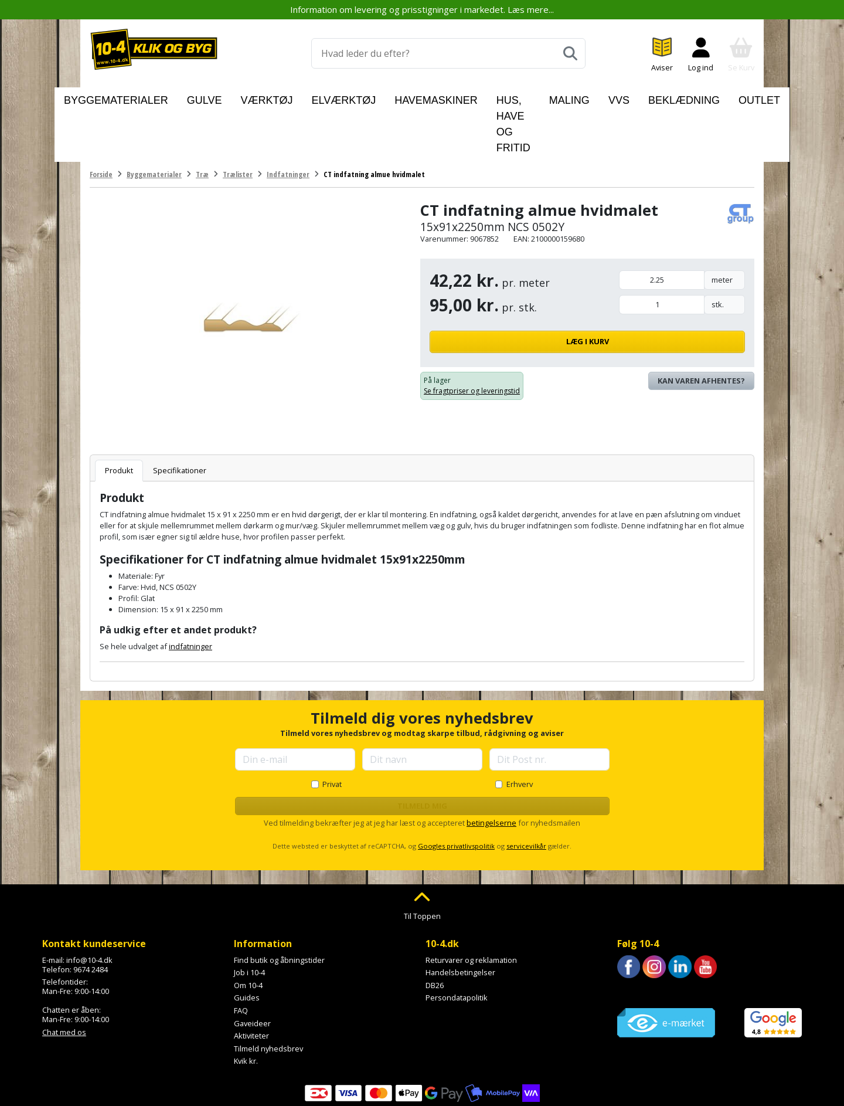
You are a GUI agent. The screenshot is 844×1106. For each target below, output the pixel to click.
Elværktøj (325, 97)
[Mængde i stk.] (662, 250)
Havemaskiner (396, 97)
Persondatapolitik (457, 943)
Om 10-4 (248, 931)
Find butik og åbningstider (279, 905)
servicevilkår (526, 792)
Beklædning (654, 97)
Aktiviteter (251, 981)
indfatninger (190, 591)
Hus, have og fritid (488, 97)
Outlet (713, 97)
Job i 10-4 (249, 918)
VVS (604, 97)
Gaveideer (252, 968)
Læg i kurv (682, 287)
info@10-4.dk (89, 905)
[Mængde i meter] (662, 226)
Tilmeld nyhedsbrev (268, 994)
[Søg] (570, 53)
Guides (247, 943)
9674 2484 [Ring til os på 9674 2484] (90, 915)
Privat (332, 730)
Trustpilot (634, 939)
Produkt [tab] (119, 416)
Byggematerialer (154, 97)
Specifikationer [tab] (179, 416)
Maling (564, 97)
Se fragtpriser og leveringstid (472, 337)
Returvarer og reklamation (471, 905)
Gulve (221, 97)
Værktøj (268, 97)
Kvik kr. (246, 1007)
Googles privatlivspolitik (456, 792)
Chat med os (64, 978)
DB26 (435, 931)
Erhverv (519, 730)
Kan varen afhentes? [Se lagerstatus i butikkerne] (701, 326)
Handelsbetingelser (460, 918)
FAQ (241, 956)
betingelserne (491, 769)
